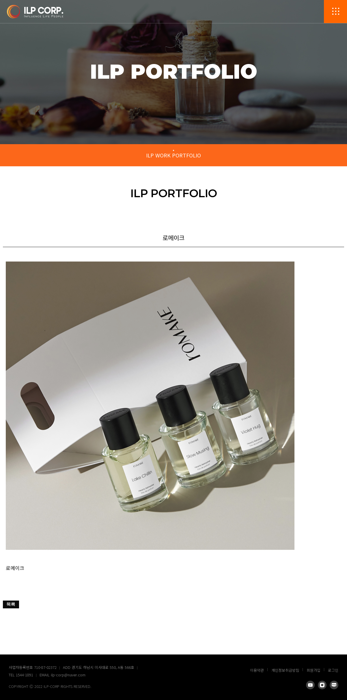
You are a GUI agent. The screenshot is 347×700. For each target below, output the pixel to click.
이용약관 (257, 670)
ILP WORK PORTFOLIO (173, 155)
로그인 (333, 670)
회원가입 (313, 670)
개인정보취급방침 (285, 670)
